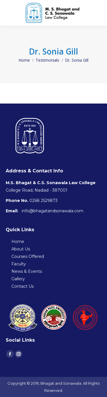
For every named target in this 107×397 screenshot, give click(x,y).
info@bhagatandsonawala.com (52, 210)
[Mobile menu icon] (98, 13)
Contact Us (22, 286)
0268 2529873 (43, 200)
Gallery (18, 278)
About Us (20, 249)
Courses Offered (27, 256)
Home (24, 60)
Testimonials (47, 60)
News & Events (26, 271)
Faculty (18, 263)
